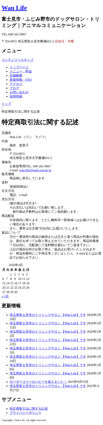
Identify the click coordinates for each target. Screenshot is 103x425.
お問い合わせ (19, 92)
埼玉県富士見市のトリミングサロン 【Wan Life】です (48, 315)
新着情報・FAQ (21, 79)
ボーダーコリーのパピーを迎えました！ (38, 381)
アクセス (16, 84)
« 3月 (5, 296)
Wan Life (14, 7)
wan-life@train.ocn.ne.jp (35, 170)
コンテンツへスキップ (17, 59)
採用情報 (16, 96)
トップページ (19, 67)
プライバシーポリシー (25, 412)
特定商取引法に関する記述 (29, 408)
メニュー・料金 (21, 71)
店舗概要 (16, 75)
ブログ (14, 88)
